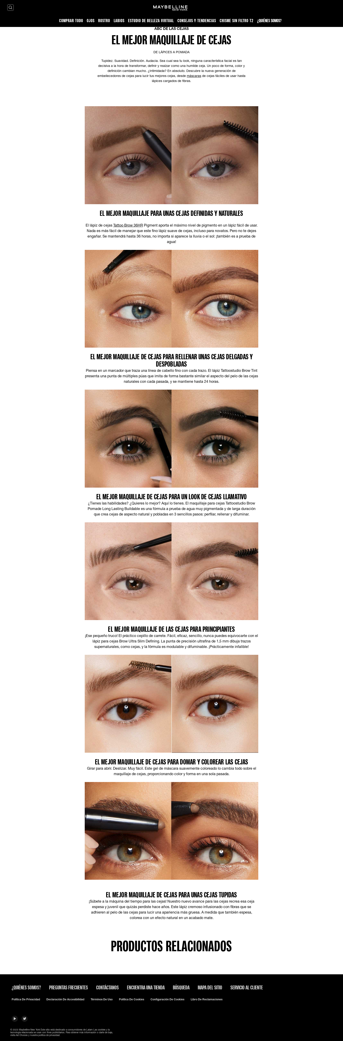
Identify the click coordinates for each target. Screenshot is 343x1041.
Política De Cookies (131, 999)
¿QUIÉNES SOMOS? (26, 987)
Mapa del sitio (210, 987)
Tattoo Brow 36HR (128, 225)
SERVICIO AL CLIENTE (246, 987)
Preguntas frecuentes (68, 987)
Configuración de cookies (167, 999)
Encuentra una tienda (146, 987)
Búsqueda (181, 987)
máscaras (194, 76)
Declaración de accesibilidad (65, 999)
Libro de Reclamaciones (206, 999)
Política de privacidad (26, 999)
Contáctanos (107, 987)
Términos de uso (102, 999)
